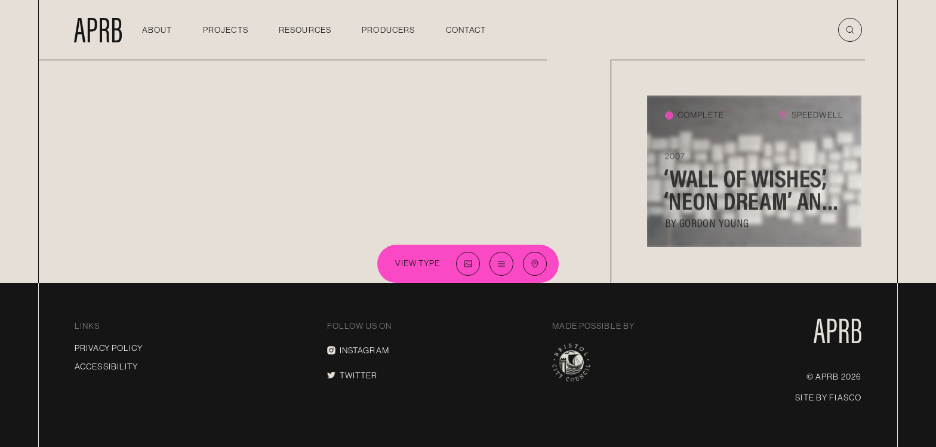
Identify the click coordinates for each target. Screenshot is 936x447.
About (157, 29)
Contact (466, 29)
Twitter (352, 375)
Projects (225, 29)
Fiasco (845, 397)
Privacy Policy (109, 348)
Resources (305, 29)
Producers (388, 29)
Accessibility (106, 366)
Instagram (358, 350)
